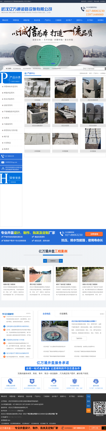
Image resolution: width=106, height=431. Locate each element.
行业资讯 (63, 314)
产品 (88, 396)
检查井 (6, 149)
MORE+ (28, 313)
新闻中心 (79, 20)
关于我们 (90, 20)
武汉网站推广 (26, 423)
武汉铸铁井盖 (17, 68)
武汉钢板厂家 (44, 423)
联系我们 (102, 1)
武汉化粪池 (52, 423)
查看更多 (53, 261)
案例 (88, 401)
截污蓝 (6, 136)
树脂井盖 (26, 20)
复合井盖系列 (9, 99)
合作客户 (69, 20)
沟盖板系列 (8, 124)
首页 (90, 73)
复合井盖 (37, 20)
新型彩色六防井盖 (11, 130)
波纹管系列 (8, 105)
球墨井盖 (16, 20)
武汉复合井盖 (37, 68)
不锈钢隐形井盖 (56, 68)
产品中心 (48, 20)
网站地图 (96, 1)
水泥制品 (7, 143)
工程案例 (58, 20)
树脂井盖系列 (9, 93)
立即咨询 (94, 234)
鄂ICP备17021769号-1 (15, 417)
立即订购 (94, 428)
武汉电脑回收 (5, 423)
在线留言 (90, 1)
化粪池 (6, 118)
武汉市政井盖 (27, 68)
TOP (88, 410)
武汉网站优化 (12, 411)
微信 (88, 406)
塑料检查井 (46, 68)
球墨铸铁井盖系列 (11, 86)
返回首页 (83, 1)
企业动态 (46, 314)
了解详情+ (79, 338)
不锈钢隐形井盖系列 (11, 111)
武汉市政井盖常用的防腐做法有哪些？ (84, 321)
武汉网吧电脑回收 (15, 423)
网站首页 (5, 20)
